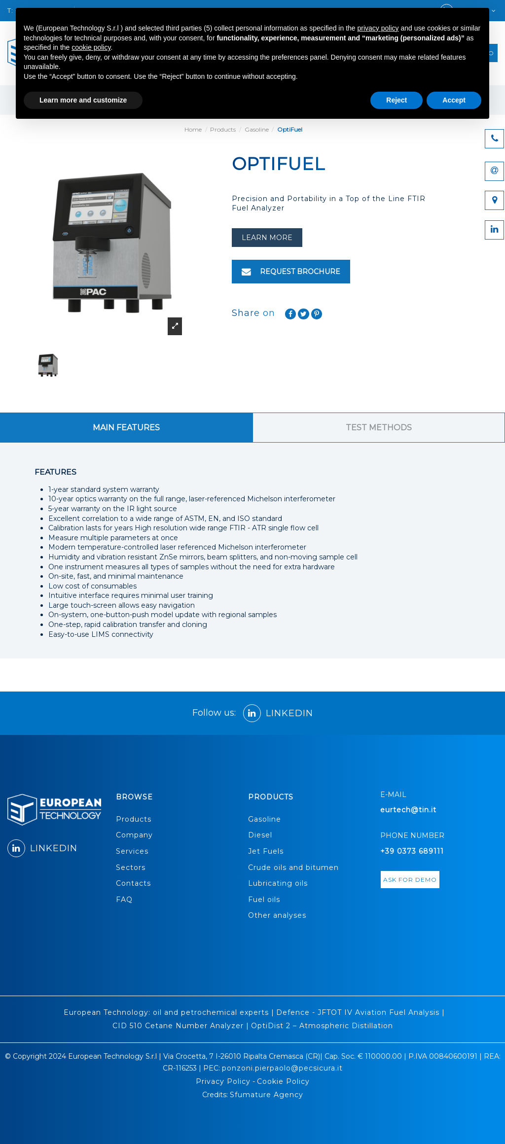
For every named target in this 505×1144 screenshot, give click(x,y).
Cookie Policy (283, 1081)
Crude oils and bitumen (293, 867)
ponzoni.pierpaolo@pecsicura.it (282, 1068)
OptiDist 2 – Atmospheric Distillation (322, 1025)
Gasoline (264, 819)
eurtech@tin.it (408, 809)
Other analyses (277, 915)
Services (132, 851)
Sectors (130, 867)
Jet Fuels (266, 851)
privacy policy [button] (378, 28)
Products (133, 819)
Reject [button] (396, 100)
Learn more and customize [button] (83, 100)
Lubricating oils (278, 883)
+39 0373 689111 (412, 851)
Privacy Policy (223, 1081)
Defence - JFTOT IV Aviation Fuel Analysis (357, 1012)
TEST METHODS (379, 427)
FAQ (124, 899)
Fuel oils (264, 899)
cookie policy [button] (91, 47)
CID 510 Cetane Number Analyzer (178, 1025)
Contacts (133, 883)
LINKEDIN (278, 713)
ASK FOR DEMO (410, 879)
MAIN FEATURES (126, 427)
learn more (267, 237)
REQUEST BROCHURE (291, 271)
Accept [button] (454, 100)
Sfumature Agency (266, 1094)
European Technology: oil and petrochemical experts (166, 1012)
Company (134, 835)
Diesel (260, 835)
